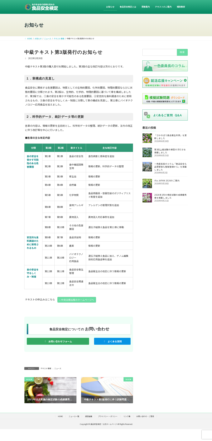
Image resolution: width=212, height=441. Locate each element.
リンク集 (126, 416)
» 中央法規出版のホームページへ (76, 299)
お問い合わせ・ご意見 (145, 416)
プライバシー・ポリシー (107, 416)
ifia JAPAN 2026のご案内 (166, 180)
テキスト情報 (45, 368)
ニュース (57, 368)
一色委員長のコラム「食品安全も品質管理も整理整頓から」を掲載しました (170, 166)
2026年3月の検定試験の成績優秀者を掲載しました (170, 196)
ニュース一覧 (74, 416)
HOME (60, 416)
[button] (58, 341)
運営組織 (88, 416)
